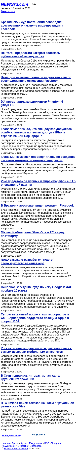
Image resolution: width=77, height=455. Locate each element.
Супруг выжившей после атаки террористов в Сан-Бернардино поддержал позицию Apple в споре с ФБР (35, 318)
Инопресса (36, 446)
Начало (6, 443)
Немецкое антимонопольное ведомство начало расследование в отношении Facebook (36, 79)
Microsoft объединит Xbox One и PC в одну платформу (32, 234)
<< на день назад (11, 435)
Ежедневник (35, 443)
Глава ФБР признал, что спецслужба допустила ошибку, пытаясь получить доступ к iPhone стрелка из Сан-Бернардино (36, 132)
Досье (15, 443)
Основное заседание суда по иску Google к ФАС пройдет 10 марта (36, 288)
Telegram (56, 443)
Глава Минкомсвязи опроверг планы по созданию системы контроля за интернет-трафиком (38, 158)
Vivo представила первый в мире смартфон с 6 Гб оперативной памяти (38, 183)
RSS (46, 443)
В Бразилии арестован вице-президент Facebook (37, 205)
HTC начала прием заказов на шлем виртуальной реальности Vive (37, 404)
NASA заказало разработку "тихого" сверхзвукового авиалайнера (27, 261)
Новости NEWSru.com (16, 448)
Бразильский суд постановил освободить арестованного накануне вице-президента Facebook (32, 25)
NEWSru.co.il (8, 446)
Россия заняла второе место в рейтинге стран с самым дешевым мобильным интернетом (36, 350)
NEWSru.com (14, 4)
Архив (24, 443)
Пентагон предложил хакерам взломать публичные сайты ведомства (30, 54)
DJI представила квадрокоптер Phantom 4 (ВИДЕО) (32, 103)
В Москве (23, 446)
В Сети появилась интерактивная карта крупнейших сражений (30, 377)
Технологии (8, 11)
